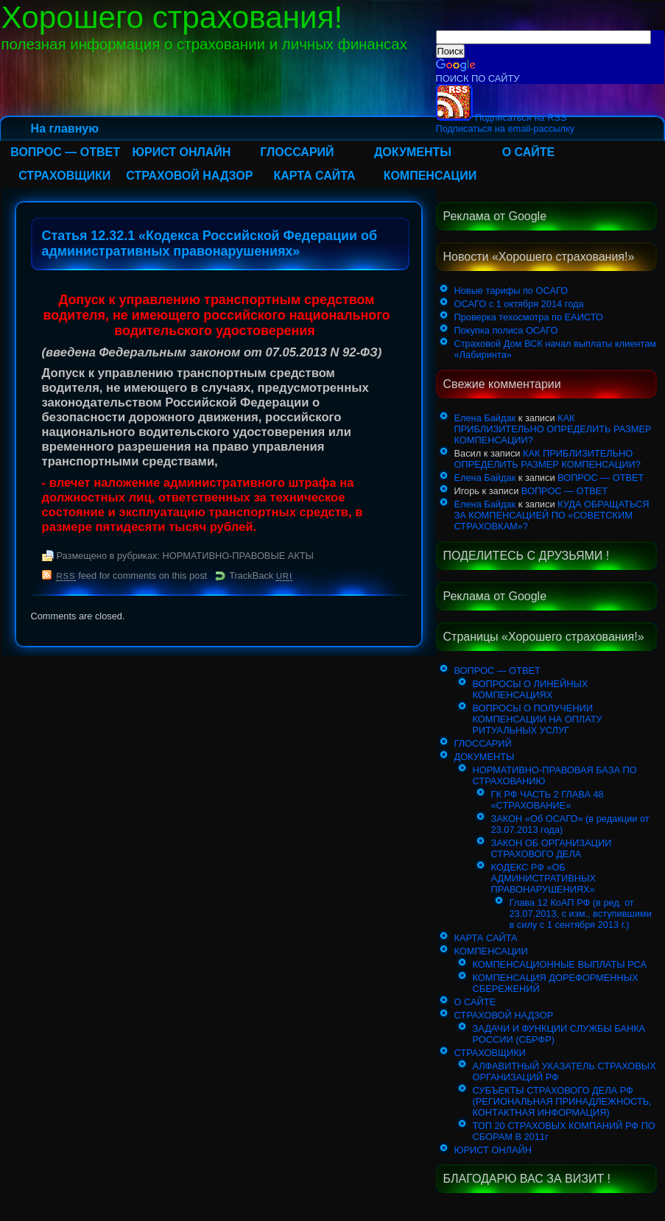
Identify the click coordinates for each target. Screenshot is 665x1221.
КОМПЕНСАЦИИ (430, 175)
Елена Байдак (485, 417)
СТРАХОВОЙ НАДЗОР (189, 175)
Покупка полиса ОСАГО (506, 330)
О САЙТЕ (528, 152)
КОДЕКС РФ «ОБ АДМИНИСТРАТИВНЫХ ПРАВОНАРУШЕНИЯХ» (543, 878)
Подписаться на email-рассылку (505, 128)
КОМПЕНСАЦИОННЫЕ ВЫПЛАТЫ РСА (560, 964)
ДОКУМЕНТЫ (412, 152)
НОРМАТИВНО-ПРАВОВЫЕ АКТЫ (238, 555)
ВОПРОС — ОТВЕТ (65, 152)
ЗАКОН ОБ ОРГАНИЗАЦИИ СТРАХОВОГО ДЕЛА (551, 848)
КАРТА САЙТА (314, 175)
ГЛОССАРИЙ (297, 152)
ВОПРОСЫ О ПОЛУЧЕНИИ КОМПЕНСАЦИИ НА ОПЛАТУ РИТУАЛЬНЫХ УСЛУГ (537, 719)
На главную (65, 128)
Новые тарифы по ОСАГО (511, 290)
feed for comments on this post (132, 575)
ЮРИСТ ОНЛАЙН (181, 152)
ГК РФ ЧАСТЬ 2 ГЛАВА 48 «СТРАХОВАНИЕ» (547, 800)
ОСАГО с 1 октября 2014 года (519, 303)
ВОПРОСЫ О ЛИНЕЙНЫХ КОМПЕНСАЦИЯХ (530, 689)
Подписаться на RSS (501, 117)
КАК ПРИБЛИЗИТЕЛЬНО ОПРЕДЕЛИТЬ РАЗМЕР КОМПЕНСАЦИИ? (553, 429)
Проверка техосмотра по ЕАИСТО (528, 317)
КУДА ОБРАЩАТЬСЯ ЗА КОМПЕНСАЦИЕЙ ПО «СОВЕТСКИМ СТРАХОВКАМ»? (552, 515)
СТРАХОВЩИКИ (64, 175)
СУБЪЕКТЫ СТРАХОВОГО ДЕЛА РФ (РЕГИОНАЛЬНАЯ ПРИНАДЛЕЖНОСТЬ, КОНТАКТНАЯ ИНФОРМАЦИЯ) (562, 1101)
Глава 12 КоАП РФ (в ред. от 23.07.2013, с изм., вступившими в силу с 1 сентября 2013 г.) (581, 913)
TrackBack (260, 575)
